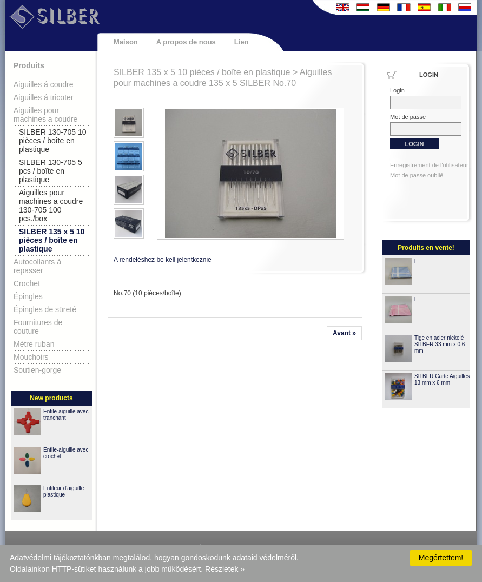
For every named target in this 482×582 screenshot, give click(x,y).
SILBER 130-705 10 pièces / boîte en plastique (53, 141)
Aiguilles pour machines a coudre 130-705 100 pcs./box (51, 205)
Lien (241, 42)
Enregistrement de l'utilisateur (429, 165)
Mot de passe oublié (416, 175)
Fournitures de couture (38, 326)
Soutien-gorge (37, 370)
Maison (126, 42)
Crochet (27, 283)
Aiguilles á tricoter (44, 97)
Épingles (28, 296)
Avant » (344, 333)
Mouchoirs (31, 357)
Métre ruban (34, 344)
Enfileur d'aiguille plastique (63, 491)
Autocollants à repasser (37, 266)
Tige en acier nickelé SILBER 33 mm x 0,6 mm (439, 344)
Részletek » (225, 569)
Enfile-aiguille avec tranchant (65, 414)
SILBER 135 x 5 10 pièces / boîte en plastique (51, 240)
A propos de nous (186, 42)
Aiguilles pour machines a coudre (45, 114)
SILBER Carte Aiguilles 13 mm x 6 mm (442, 379)
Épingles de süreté (45, 309)
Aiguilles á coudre (44, 84)
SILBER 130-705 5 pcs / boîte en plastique (50, 171)
